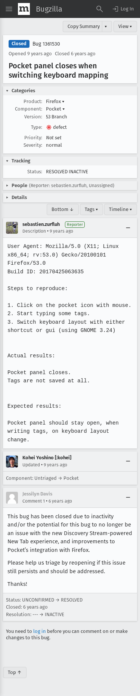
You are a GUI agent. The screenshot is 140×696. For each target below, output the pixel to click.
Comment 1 (33, 501)
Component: (28, 109)
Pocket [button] (55, 109)
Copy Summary (84, 26)
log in (39, 631)
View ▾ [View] (125, 26)
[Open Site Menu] (9, 9)
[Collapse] (128, 228)
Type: (36, 127)
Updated (31, 464)
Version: (33, 116)
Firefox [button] (55, 101)
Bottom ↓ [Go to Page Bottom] (63, 209)
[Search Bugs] (100, 9)
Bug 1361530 (46, 44)
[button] (123, 9)
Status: (34, 171)
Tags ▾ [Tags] (91, 209)
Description (34, 231)
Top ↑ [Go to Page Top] (15, 672)
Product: (33, 101)
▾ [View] (106, 26)
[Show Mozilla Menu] (24, 9)
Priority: (33, 137)
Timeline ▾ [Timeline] (120, 209)
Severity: (33, 145)
